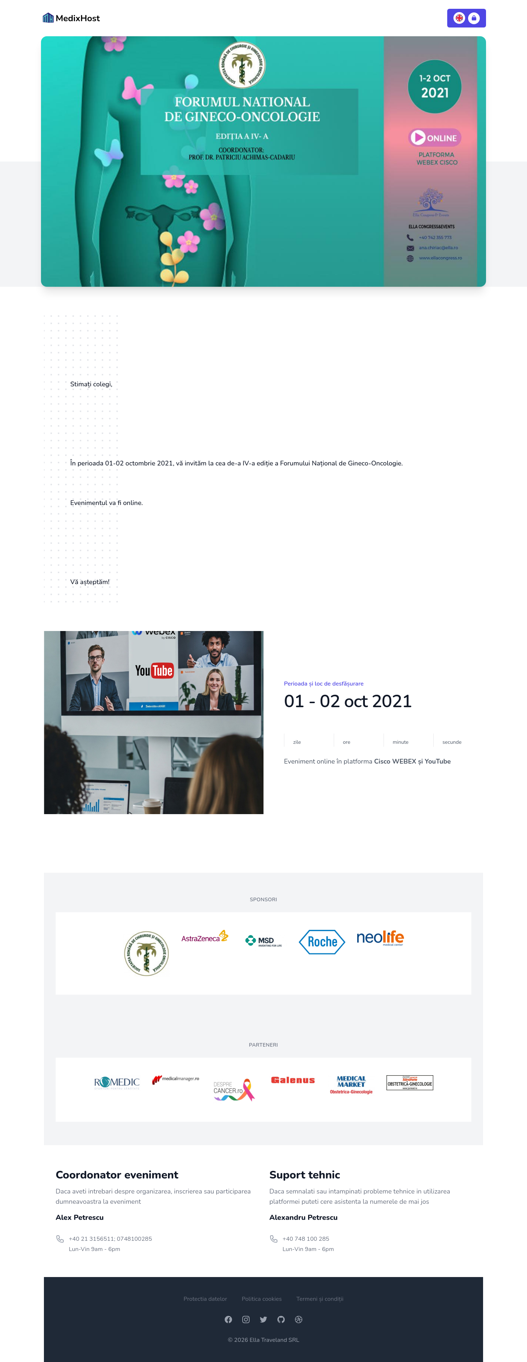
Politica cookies (261, 1299)
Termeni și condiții (320, 1299)
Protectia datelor (205, 1299)
